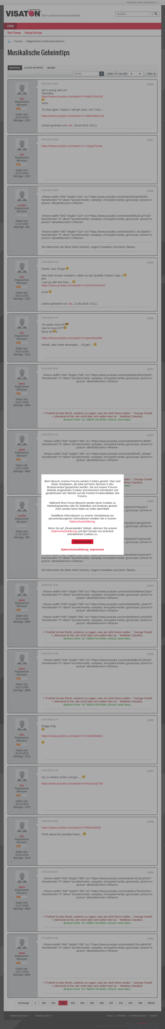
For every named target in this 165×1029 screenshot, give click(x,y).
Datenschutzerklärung (82, 521)
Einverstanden (82, 541)
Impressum (97, 549)
